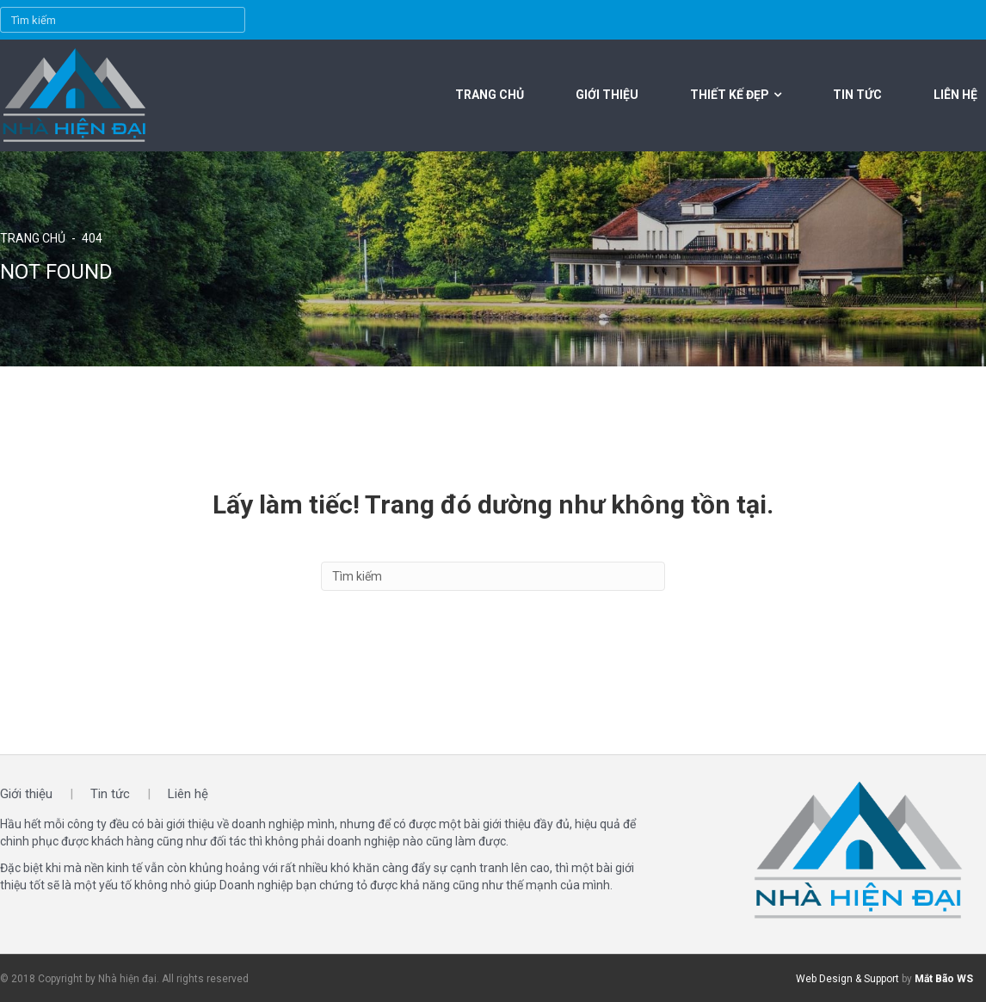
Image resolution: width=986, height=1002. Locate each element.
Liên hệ (955, 94)
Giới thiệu (607, 94)
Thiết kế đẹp (729, 94)
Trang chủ (489, 94)
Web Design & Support (847, 979)
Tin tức (857, 94)
